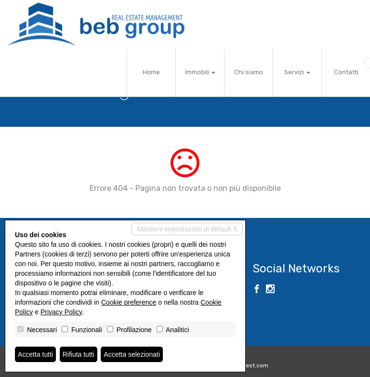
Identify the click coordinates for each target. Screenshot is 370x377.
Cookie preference (128, 302)
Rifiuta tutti (78, 354)
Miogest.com (250, 365)
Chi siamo (248, 72)
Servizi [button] (297, 72)
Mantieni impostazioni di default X (187, 229)
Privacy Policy (61, 312)
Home (151, 72)
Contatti (346, 72)
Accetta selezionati (132, 354)
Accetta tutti (35, 354)
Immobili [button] (200, 72)
